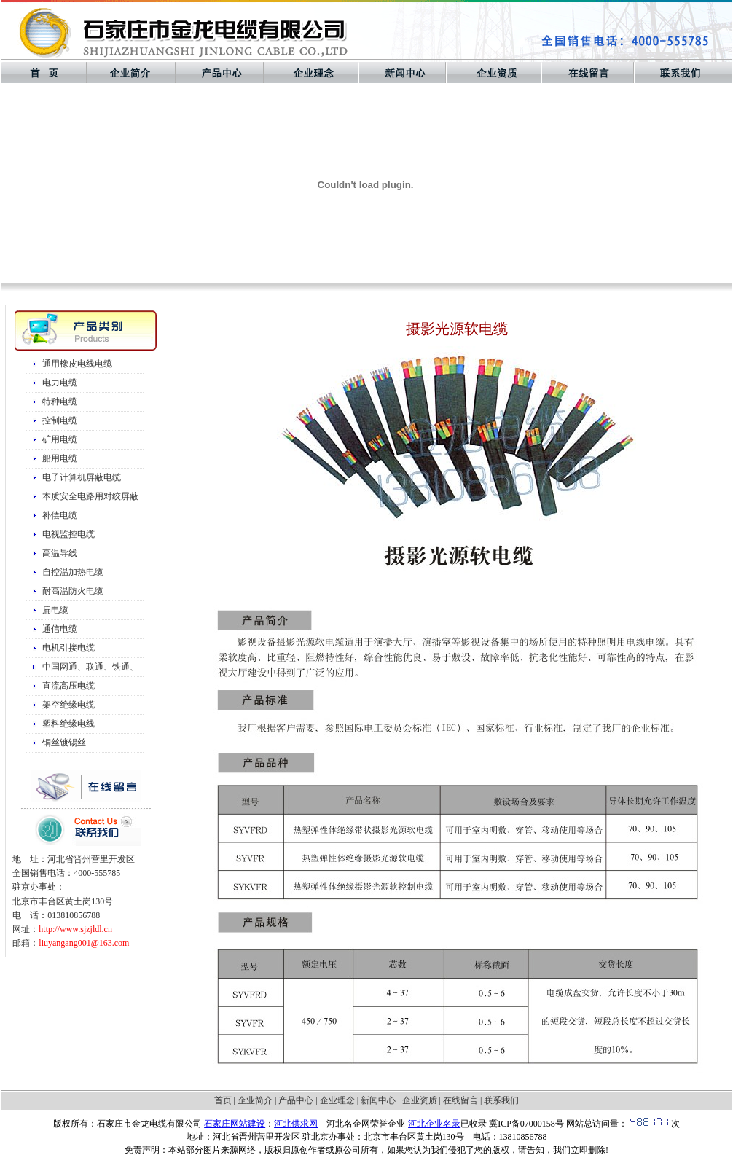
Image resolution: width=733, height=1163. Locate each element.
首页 (223, 1100)
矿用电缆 (59, 439)
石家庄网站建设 (234, 1124)
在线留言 (460, 1100)
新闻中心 (378, 1100)
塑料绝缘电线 (68, 723)
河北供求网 (296, 1124)
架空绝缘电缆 (68, 705)
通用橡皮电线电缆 (77, 364)
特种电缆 (59, 401)
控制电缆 (59, 420)
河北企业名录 (434, 1124)
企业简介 (255, 1100)
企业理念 (337, 1100)
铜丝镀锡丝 (64, 742)
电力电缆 (59, 382)
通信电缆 (59, 629)
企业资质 (419, 1100)
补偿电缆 (59, 515)
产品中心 (295, 1100)
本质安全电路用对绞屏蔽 (90, 496)
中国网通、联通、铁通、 (90, 667)
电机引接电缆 (68, 648)
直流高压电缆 (68, 686)
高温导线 (59, 553)
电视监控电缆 (68, 534)
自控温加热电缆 (72, 572)
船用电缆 (59, 458)
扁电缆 (55, 610)
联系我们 (501, 1100)
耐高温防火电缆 (72, 591)
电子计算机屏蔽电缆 (81, 477)
